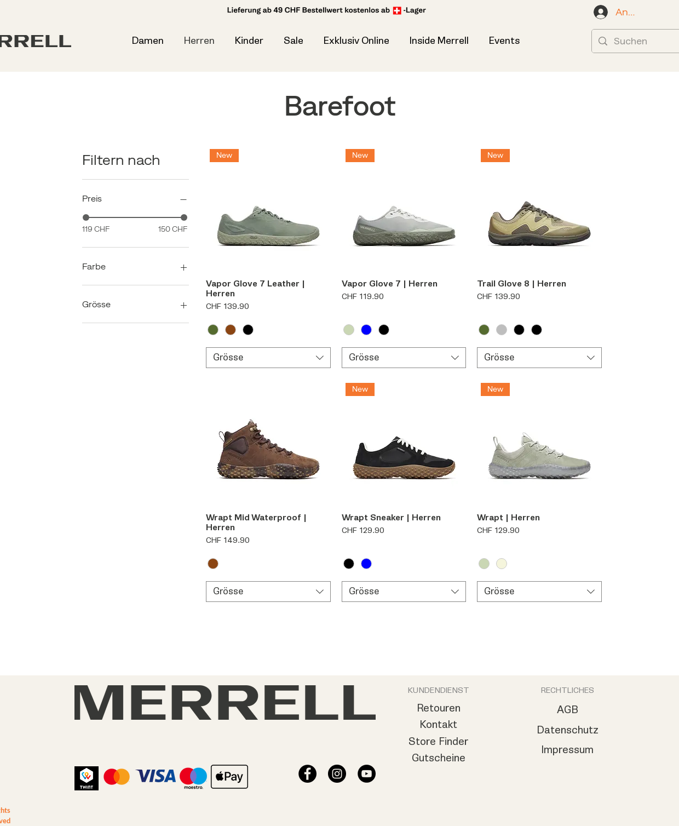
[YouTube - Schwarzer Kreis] (367, 774)
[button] (504, 41)
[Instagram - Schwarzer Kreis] (337, 774)
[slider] (86, 217)
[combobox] (268, 357)
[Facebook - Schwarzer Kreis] (307, 774)
